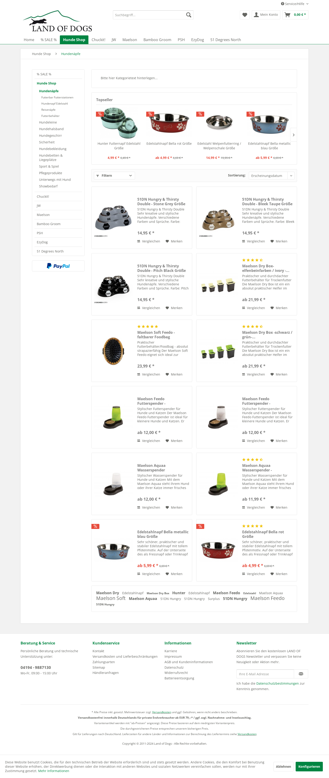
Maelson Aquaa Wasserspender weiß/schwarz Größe (156, 467)
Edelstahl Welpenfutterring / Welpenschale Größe (219, 145)
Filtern (104, 175)
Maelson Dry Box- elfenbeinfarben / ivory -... (265, 268)
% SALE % (44, 74)
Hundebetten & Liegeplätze (51, 157)
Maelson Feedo (227, 592)
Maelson (43, 215)
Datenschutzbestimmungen (277, 683)
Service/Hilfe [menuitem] (293, 4)
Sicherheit (47, 142)
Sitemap (99, 667)
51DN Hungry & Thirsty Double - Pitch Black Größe (161, 268)
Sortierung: (237, 175)
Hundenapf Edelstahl (54, 103)
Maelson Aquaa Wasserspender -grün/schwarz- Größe (261, 467)
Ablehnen (283, 766)
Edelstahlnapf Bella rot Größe (169, 143)
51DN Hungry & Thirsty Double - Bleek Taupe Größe (267, 201)
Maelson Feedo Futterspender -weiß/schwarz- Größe (261, 401)
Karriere (170, 651)
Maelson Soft (111, 598)
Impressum (173, 656)
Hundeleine (48, 122)
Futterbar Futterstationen (57, 97)
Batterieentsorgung (179, 678)
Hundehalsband (51, 129)
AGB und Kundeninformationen (188, 662)
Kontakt (98, 651)
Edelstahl (250, 593)
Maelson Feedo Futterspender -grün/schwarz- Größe (156, 401)
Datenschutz (174, 667)
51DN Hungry (171, 599)
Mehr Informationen (53, 771)
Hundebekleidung (52, 149)
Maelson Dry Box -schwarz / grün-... (267, 334)
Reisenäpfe (48, 110)
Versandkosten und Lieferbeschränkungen (125, 656)
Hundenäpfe (48, 91)
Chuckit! (43, 196)
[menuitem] (153, 14)
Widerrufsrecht (176, 672)
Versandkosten (161, 712)
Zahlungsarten (104, 662)
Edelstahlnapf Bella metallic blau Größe (269, 145)
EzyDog (42, 242)
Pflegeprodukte (50, 173)
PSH (40, 233)
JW (39, 205)
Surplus (214, 599)
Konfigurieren (309, 766)
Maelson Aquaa (271, 593)
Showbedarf (48, 186)
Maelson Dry (108, 592)
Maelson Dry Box (158, 593)
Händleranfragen (106, 672)
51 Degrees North (50, 251)
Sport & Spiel (49, 166)
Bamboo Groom (49, 224)
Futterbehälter (50, 116)
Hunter (179, 592)
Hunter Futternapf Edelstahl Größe (119, 145)
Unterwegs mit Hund (55, 179)
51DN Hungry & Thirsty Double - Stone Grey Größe (161, 201)
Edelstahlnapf (133, 593)
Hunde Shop (46, 83)
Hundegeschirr (50, 135)
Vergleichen (148, 241)
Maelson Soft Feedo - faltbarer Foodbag (156, 334)
